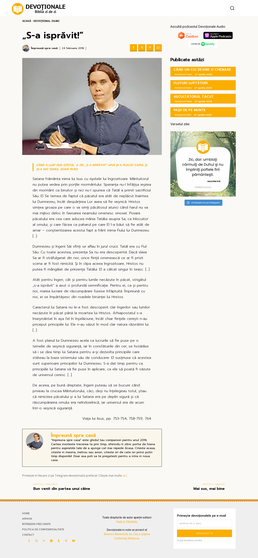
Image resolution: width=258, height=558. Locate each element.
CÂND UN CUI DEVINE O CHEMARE (202, 69)
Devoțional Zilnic (47, 21)
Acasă (26, 21)
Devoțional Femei (183, 101)
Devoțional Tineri (183, 74)
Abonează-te (204, 533)
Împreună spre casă (44, 48)
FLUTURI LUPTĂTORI (191, 83)
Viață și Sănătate (126, 521)
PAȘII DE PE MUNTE (190, 110)
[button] (232, 8)
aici (125, 475)
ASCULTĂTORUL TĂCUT (194, 96)
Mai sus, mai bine (209, 488)
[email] (204, 523)
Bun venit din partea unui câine (61, 488)
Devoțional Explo (183, 87)
